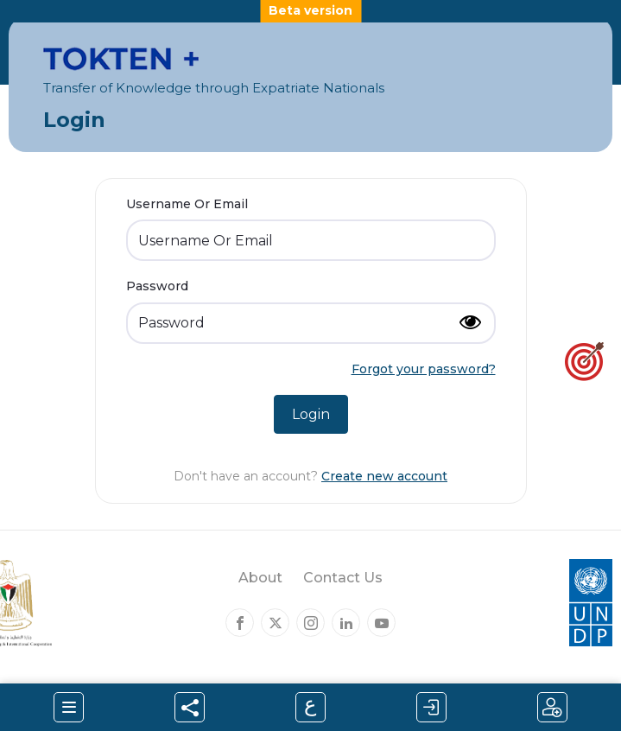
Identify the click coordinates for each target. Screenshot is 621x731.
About (260, 577)
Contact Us (343, 577)
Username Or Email (187, 204)
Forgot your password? (424, 369)
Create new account (384, 476)
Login (311, 414)
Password (157, 286)
